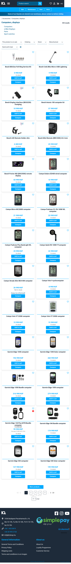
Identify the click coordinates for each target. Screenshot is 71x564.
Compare (18, 82)
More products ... (35, 488)
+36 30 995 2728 (10, 533)
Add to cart (18, 78)
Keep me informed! (18, 294)
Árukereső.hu (64, 534)
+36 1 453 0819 (10, 530)
